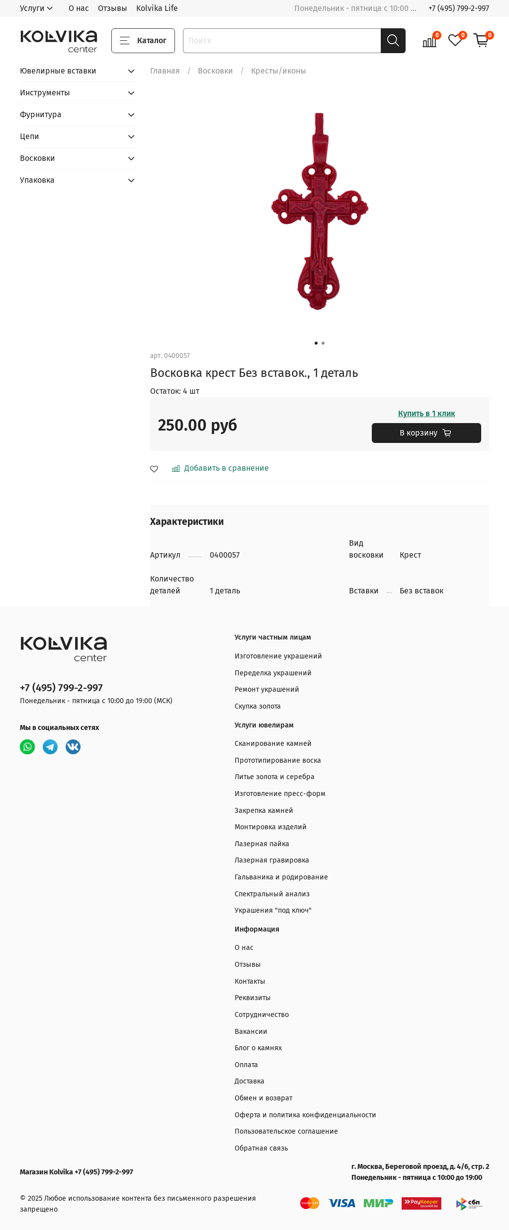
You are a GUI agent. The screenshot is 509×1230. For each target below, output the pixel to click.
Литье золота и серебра (275, 777)
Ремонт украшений (267, 689)
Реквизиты (253, 998)
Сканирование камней (273, 743)
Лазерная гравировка (272, 860)
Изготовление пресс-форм (280, 794)
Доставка (249, 1081)
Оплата (246, 1065)
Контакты (250, 981)
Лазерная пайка (262, 844)
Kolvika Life (157, 8)
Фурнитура (41, 114)
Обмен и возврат (263, 1098)
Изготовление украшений (278, 656)
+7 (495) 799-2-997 (458, 8)
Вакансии (251, 1031)
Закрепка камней (264, 810)
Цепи (29, 136)
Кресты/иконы (278, 70)
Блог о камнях (258, 1048)
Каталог (143, 41)
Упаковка (37, 180)
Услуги (32, 8)
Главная (165, 70)
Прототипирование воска (278, 760)
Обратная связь (261, 1148)
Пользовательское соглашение (286, 1131)
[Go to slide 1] (316, 343)
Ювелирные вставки (58, 70)
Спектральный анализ (272, 894)
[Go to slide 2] (323, 343)
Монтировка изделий (271, 827)
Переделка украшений (273, 673)
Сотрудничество (262, 1015)
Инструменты (45, 92)
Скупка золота (258, 706)
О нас (79, 8)
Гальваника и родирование (281, 877)
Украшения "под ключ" (273, 910)
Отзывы (112, 8)
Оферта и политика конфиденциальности (305, 1115)
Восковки (215, 70)
